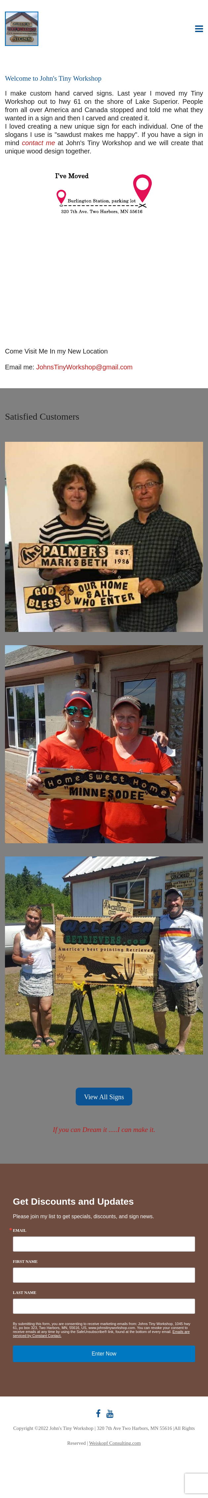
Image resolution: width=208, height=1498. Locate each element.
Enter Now (104, 1353)
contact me (38, 142)
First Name (25, 1262)
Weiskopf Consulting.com (115, 1443)
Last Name (24, 1293)
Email (19, 1230)
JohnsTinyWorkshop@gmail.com (84, 367)
